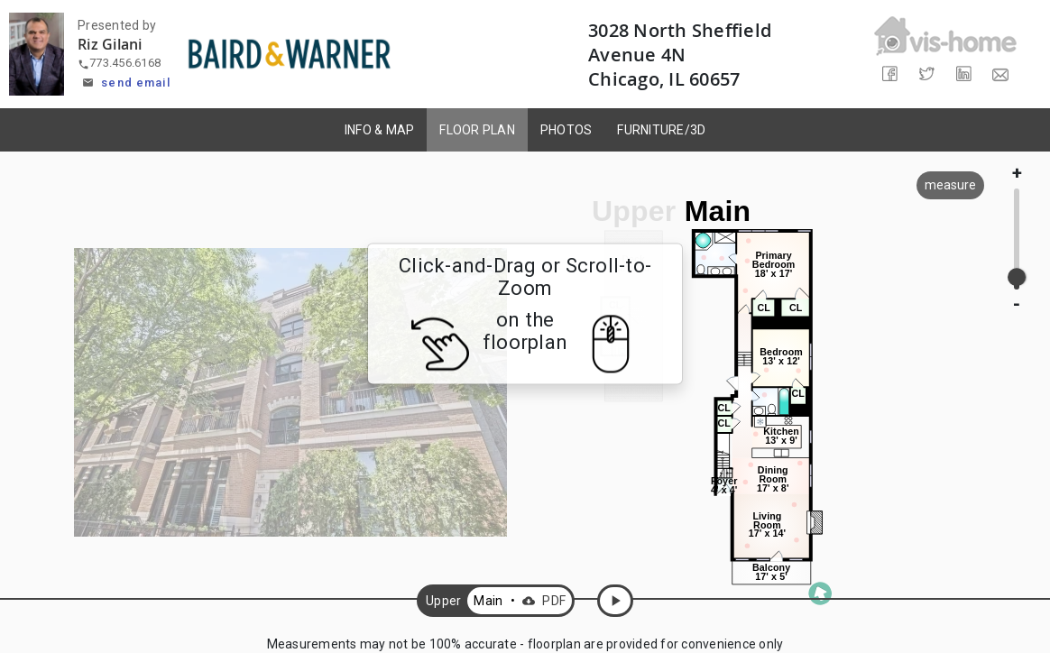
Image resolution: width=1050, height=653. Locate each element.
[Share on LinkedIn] (964, 74)
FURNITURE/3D (661, 130)
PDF (542, 600)
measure (950, 185)
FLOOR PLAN (477, 130)
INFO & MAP (380, 130)
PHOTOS (566, 130)
